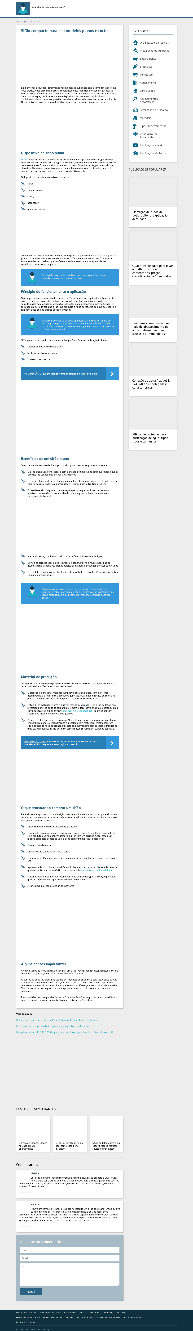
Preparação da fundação (155, 50)
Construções (147, 90)
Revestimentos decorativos (149, 100)
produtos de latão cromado (77, 710)
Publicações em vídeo (153, 145)
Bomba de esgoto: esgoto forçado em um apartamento (33, 1145)
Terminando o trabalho (154, 110)
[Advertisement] (70, 60)
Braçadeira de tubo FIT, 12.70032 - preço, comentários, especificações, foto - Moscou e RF (65, 1032)
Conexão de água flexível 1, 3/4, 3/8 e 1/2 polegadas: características (151, 384)
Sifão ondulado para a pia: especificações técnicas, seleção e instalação (106, 1145)
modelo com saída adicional (97, 870)
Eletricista (146, 66)
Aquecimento (148, 82)
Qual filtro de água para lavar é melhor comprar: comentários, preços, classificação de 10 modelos (152, 271)
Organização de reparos (154, 42)
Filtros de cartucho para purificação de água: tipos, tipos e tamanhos (150, 437)
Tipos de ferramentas (153, 126)
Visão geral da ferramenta (149, 135)
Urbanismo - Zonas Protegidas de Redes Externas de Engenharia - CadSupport (57, 1020)
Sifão (24, 159)
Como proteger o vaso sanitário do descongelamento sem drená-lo (52, 1026)
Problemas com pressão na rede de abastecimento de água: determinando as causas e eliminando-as (150, 328)
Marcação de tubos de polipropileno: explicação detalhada (150, 215)
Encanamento (148, 58)
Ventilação (146, 74)
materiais (145, 118)
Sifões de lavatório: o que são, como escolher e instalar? (69, 1145)
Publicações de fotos (153, 153)
